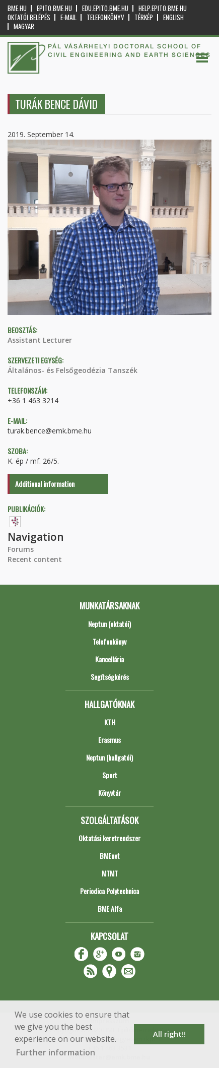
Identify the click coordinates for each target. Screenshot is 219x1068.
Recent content (35, 559)
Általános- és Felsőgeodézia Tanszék (72, 370)
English (173, 17)
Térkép (143, 17)
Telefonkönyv (105, 17)
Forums (21, 549)
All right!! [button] (169, 1034)
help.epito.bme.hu (162, 8)
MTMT (110, 873)
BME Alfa (110, 908)
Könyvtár (109, 792)
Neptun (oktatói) (109, 623)
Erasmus (109, 739)
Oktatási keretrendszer (109, 838)
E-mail (68, 17)
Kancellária (109, 659)
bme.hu (17, 8)
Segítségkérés (110, 676)
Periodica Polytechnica (109, 891)
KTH (109, 722)
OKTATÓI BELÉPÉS (29, 17)
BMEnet (110, 855)
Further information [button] (55, 1052)
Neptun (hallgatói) (109, 757)
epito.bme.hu (54, 8)
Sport (109, 775)
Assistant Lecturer (40, 340)
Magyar (24, 26)
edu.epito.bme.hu (105, 8)
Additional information (45, 483)
